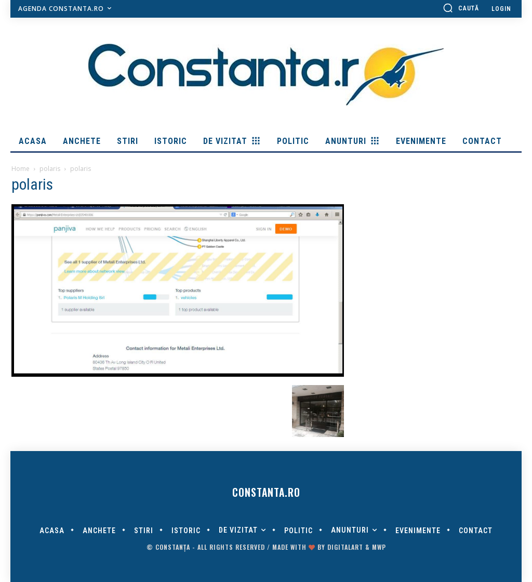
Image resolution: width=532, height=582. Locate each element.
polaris (49, 168)
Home (20, 168)
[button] (461, 8)
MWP (379, 547)
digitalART (345, 547)
